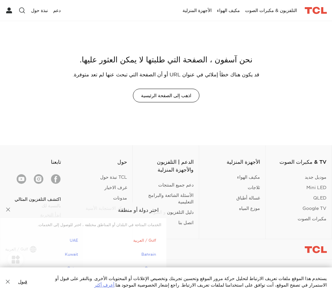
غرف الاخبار (115, 187)
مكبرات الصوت (312, 219)
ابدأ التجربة (50, 215)
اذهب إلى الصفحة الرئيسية (166, 95)
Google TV (314, 208)
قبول (22, 282)
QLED (319, 198)
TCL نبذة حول (113, 177)
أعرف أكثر (104, 285)
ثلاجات (254, 187)
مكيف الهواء (248, 177)
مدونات (120, 198)
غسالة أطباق (248, 198)
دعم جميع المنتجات (176, 185)
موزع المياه (249, 208)
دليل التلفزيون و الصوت (171, 212)
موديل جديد (315, 177)
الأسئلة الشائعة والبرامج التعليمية (171, 198)
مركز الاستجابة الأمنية (106, 208)
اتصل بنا (186, 222)
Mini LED (316, 187)
